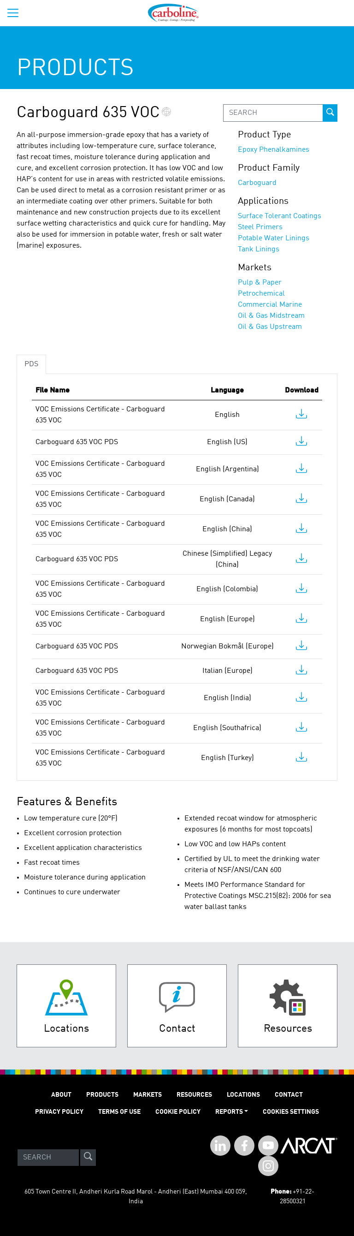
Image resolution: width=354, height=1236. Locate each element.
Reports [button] (229, 1112)
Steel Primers (260, 227)
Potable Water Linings (273, 238)
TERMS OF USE (119, 1112)
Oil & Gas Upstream (270, 327)
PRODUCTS (102, 1095)
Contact (289, 1095)
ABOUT (61, 1095)
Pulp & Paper (260, 282)
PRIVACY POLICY (59, 1112)
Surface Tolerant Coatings (279, 216)
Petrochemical (261, 293)
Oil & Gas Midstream (271, 316)
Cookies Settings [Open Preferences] (291, 1112)
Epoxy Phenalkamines (273, 150)
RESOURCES (194, 1095)
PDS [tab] (31, 364)
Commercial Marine (270, 305)
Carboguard (257, 183)
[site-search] (88, 1157)
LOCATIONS (243, 1095)
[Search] (48, 1157)
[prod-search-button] (330, 113)
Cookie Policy (178, 1112)
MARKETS (147, 1095)
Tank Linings (258, 249)
